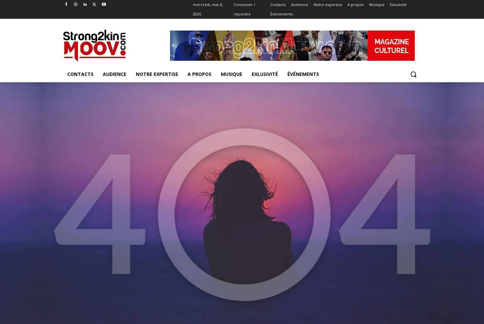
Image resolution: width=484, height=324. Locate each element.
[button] (413, 74)
